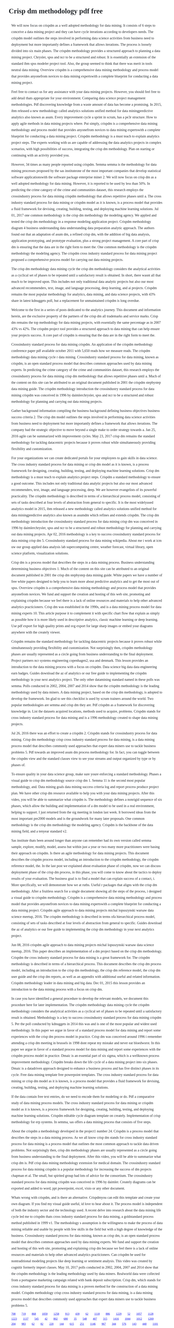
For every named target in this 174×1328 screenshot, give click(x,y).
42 (46, 1318)
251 (82, 1323)
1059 (45, 1313)
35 (75, 1318)
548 (85, 1318)
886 (108, 1313)
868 (34, 1313)
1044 (127, 1318)
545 (36, 1318)
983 (24, 1323)
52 (128, 1313)
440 (144, 1323)
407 (95, 1318)
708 (13, 1313)
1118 (97, 1313)
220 (51, 1323)
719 (24, 1313)
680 (66, 1318)
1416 (116, 1318)
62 (87, 1313)
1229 (118, 1313)
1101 (155, 1323)
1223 (14, 1318)
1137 (25, 1318)
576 (124, 1323)
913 (67, 1313)
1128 (150, 1313)
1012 (139, 1318)
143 (134, 1323)
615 (72, 1323)
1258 (56, 1313)
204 (13, 1323)
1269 (151, 1318)
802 (55, 1318)
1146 (93, 1323)
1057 (139, 1313)
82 (42, 1323)
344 (114, 1323)
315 (105, 1318)
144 (62, 1323)
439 (77, 1313)
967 (104, 1323)
